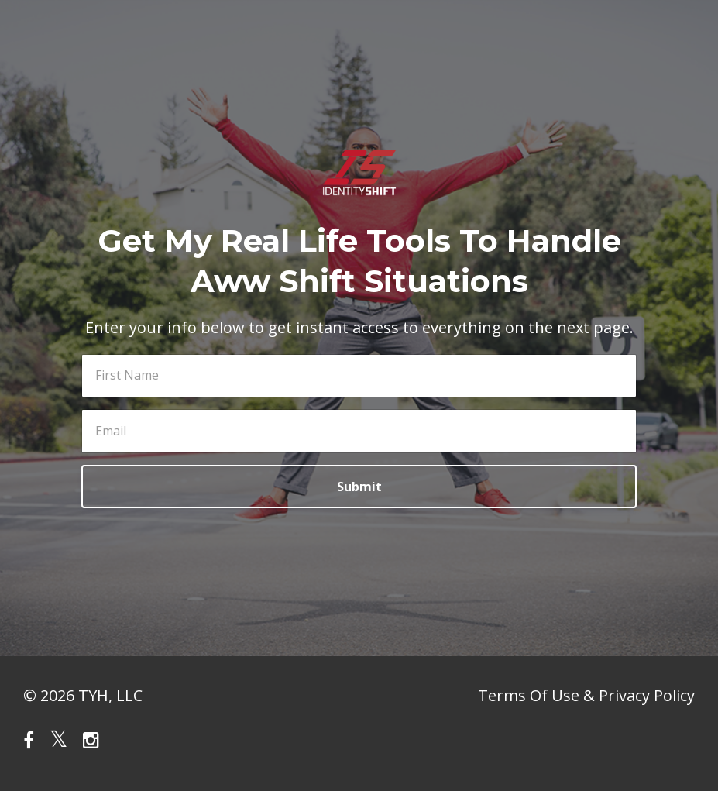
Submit (359, 486)
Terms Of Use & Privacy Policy (586, 695)
